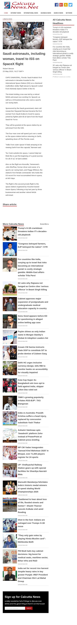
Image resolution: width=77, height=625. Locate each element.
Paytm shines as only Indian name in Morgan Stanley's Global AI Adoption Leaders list (33, 334)
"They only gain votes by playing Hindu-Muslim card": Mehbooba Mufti (32, 538)
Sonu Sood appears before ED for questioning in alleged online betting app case (32, 319)
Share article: (10, 204)
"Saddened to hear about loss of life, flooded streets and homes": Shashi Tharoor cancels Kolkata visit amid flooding (32, 505)
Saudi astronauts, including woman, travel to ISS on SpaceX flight (24, 59)
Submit (29, 608)
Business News (46, 13)
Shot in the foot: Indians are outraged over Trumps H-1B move (31, 523)
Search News (58, 13)
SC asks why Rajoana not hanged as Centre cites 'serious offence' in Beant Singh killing (33, 286)
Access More (44, 224)
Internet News (16, 13)
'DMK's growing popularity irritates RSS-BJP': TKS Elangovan (31, 400)
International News (31, 13)
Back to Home (7, 19)
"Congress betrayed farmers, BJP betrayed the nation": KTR (62, 39)
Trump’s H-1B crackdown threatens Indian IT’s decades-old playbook (32, 231)
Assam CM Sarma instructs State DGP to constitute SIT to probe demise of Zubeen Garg (32, 350)
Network (69, 13)
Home (6, 13)
